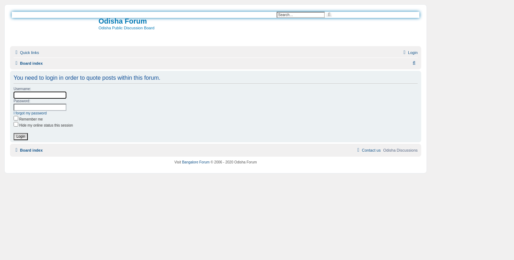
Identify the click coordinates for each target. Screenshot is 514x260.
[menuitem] (410, 52)
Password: (22, 101)
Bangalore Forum (196, 162)
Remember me (28, 119)
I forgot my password (30, 113)
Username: (22, 89)
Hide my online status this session (43, 125)
